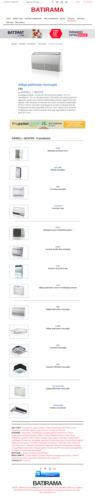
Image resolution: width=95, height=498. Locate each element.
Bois (32, 438)
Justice (47, 435)
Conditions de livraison (53, 490)
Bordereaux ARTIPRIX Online (63, 428)
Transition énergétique (63, 445)
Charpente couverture (20, 438)
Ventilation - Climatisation (27, 44)
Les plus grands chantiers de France (57, 433)
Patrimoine (43, 443)
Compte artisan (31, 455)
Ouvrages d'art (17, 450)
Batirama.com (24, 487)
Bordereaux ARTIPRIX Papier (23, 430)
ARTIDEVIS (18, 490)
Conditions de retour (72, 490)
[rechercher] (41, 1)
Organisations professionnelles (24, 435)
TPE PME (33, 443)
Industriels (28, 448)
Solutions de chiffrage (38, 453)
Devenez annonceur (20, 458)
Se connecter (53, 458)
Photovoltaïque (41, 438)
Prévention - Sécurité (24, 445)
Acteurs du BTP (54, 448)
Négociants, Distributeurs (32, 433)
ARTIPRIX (28, 490)
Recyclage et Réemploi (58, 438)
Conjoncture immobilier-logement (35, 440)
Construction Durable (73, 440)
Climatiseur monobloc (56, 44)
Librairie (25, 453)
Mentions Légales (74, 487)
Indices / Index (45, 428)
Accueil (14, 44)
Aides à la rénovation (20, 443)
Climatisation (42, 44)
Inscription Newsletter (38, 458)
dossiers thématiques (33, 450)
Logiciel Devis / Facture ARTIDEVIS (50, 430)
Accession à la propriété (71, 448)
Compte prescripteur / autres (66, 455)
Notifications (38, 490)
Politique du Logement (44, 445)
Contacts (26, 460)
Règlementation (57, 435)
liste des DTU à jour (30, 428)
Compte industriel (46, 455)
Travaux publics (40, 448)
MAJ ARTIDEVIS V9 (47, 492)
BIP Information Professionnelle (53, 487)
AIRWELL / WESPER (32, 92)
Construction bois (57, 440)
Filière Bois (69, 435)
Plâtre (40, 435)
